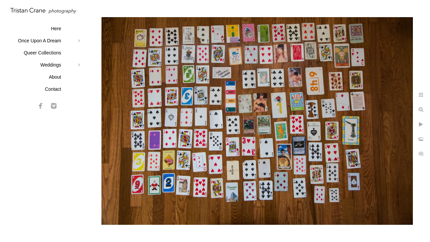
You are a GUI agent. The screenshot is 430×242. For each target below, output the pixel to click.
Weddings (50, 65)
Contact (53, 89)
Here (56, 28)
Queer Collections (42, 52)
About (55, 77)
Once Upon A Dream (39, 40)
